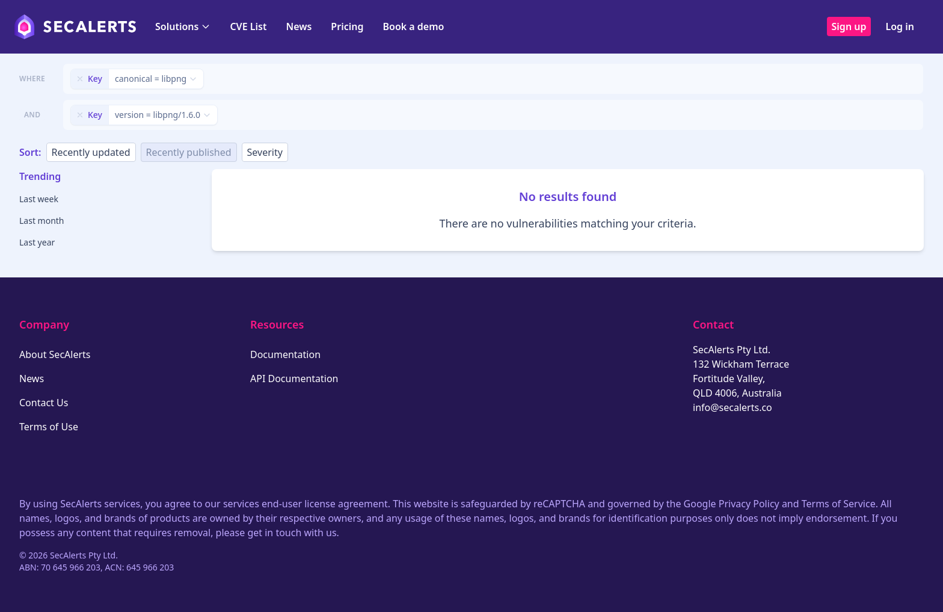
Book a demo (413, 26)
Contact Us (43, 402)
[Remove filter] (80, 79)
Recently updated (91, 152)
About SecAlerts (54, 354)
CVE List (248, 26)
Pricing (347, 26)
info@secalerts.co (732, 407)
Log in (899, 26)
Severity (265, 152)
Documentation (285, 354)
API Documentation (294, 378)
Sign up (849, 26)
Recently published (189, 152)
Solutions (182, 26)
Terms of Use (48, 426)
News (299, 26)
